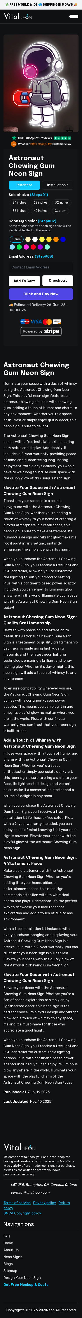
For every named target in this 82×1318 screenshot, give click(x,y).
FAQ (6, 1236)
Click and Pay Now (41, 294)
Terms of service (17, 1203)
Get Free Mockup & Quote (26, 1285)
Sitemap (10, 1271)
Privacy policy (44, 1203)
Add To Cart (24, 281)
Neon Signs (12, 1257)
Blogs (8, 1264)
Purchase (24, 185)
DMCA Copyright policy (22, 1213)
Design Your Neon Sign (22, 1278)
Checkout (58, 280)
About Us (11, 1250)
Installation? (57, 185)
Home (8, 1243)
